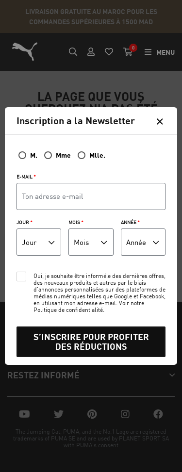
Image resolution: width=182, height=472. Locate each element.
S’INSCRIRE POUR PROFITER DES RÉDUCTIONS (91, 341)
